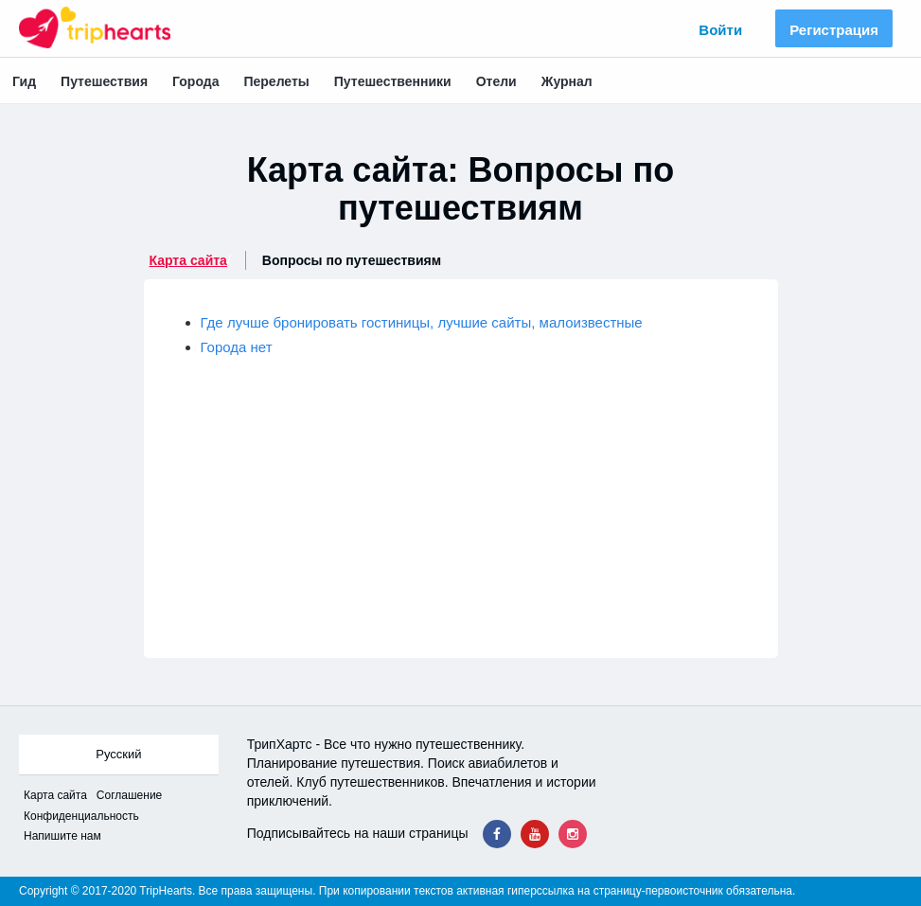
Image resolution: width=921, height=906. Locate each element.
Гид (24, 81)
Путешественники (393, 81)
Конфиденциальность (81, 816)
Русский (118, 754)
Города (195, 81)
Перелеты (276, 81)
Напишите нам (62, 836)
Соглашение (129, 795)
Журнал (567, 81)
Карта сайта (188, 260)
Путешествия (104, 81)
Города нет (237, 347)
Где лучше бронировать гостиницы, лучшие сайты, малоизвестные (422, 322)
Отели (496, 81)
